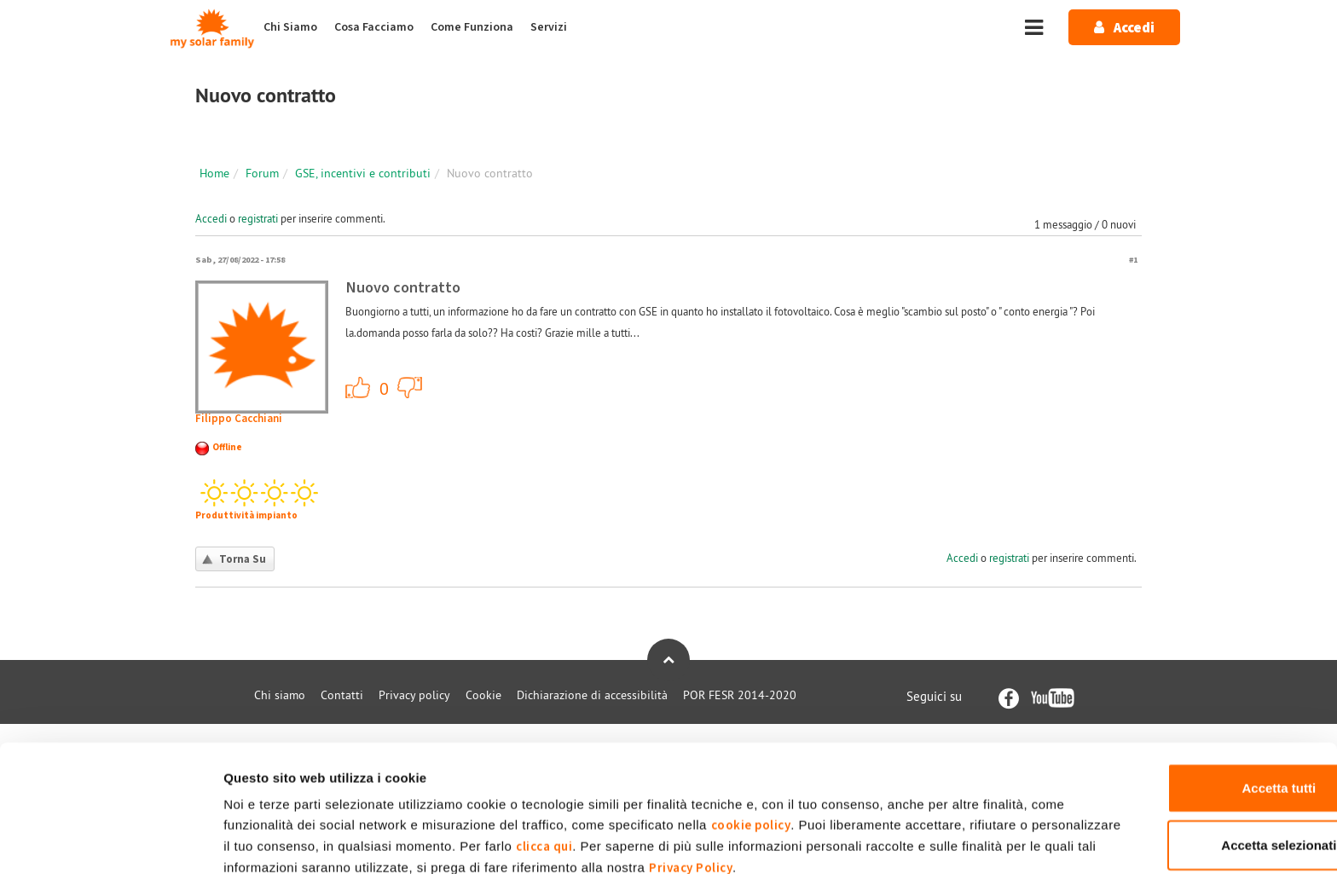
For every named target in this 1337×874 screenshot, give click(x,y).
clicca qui (699, 764)
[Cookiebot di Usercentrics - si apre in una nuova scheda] (110, 841)
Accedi (211, 218)
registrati (258, 218)
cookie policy (788, 742)
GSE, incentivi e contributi (363, 173)
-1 (410, 387)
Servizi (548, 27)
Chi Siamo (290, 27)
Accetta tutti (1195, 704)
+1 (358, 387)
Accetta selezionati (1194, 762)
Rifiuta (1195, 818)
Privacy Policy (925, 785)
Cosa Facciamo (374, 27)
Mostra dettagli (897, 840)
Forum (262, 173)
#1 (1133, 259)
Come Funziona (472, 27)
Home (214, 173)
